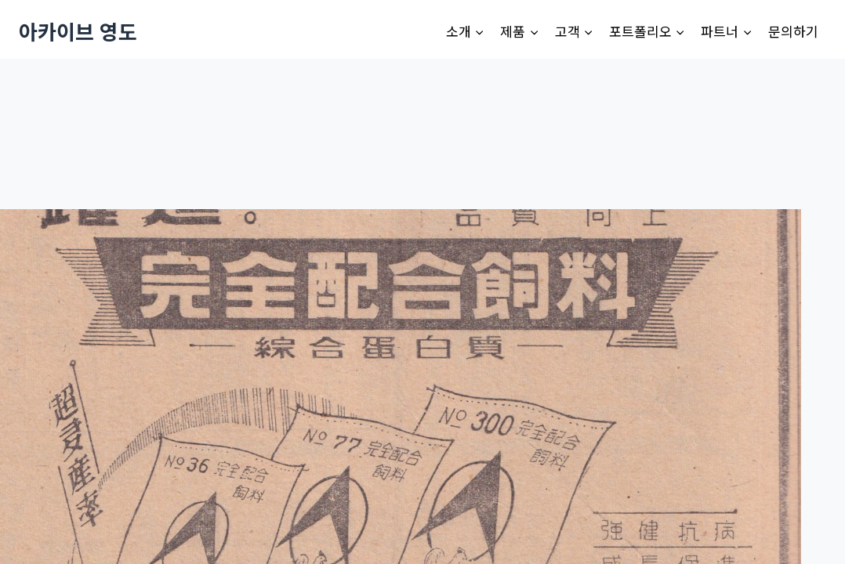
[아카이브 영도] (78, 31)
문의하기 (793, 31)
